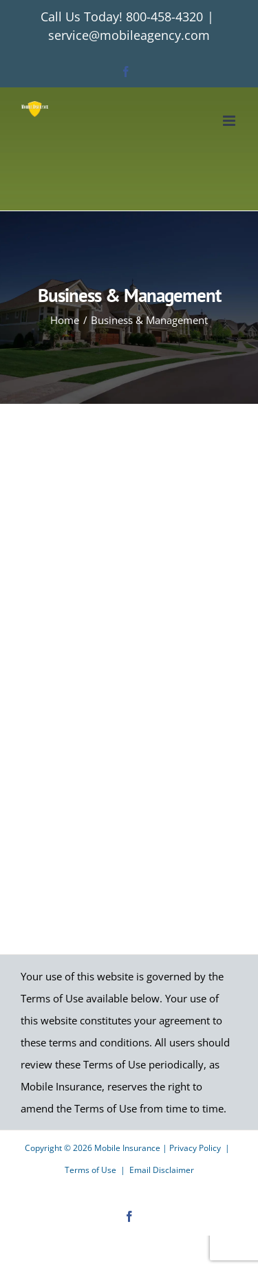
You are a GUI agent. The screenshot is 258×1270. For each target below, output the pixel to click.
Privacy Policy (195, 1148)
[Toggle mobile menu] (230, 121)
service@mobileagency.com (129, 35)
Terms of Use (90, 1170)
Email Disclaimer (161, 1170)
